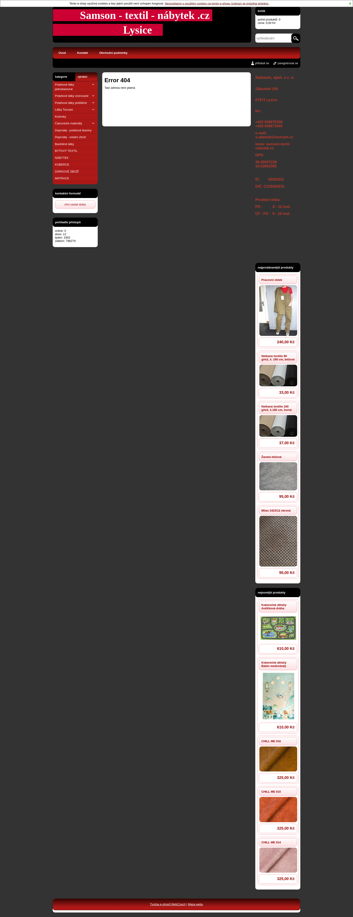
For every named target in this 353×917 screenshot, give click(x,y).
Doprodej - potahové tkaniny (73, 130)
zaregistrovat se (287, 63)
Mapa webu (195, 904)
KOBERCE (62, 164)
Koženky (60, 116)
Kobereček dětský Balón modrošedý (273, 664)
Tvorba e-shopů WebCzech (168, 904)
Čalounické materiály (75, 123)
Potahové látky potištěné (75, 103)
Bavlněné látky (64, 144)
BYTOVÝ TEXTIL (66, 150)
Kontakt (82, 53)
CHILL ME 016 (271, 741)
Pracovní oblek (271, 280)
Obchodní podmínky (113, 53)
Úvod (62, 53)
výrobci (82, 76)
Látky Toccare (75, 109)
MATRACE (62, 178)
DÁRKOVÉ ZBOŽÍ (67, 171)
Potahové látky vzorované (75, 96)
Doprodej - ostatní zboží (70, 137)
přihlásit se (262, 63)
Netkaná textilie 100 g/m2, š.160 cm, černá (276, 408)
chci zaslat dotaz (75, 204)
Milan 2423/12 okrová (276, 510)
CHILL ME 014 (271, 842)
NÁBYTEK (62, 157)
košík (261, 11)
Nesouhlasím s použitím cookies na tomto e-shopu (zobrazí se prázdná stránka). (217, 3)
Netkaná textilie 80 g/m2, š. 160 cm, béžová (277, 357)
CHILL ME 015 (271, 791)
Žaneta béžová (271, 457)
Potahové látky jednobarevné (75, 86)
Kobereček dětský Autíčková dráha (273, 606)
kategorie (61, 76)
